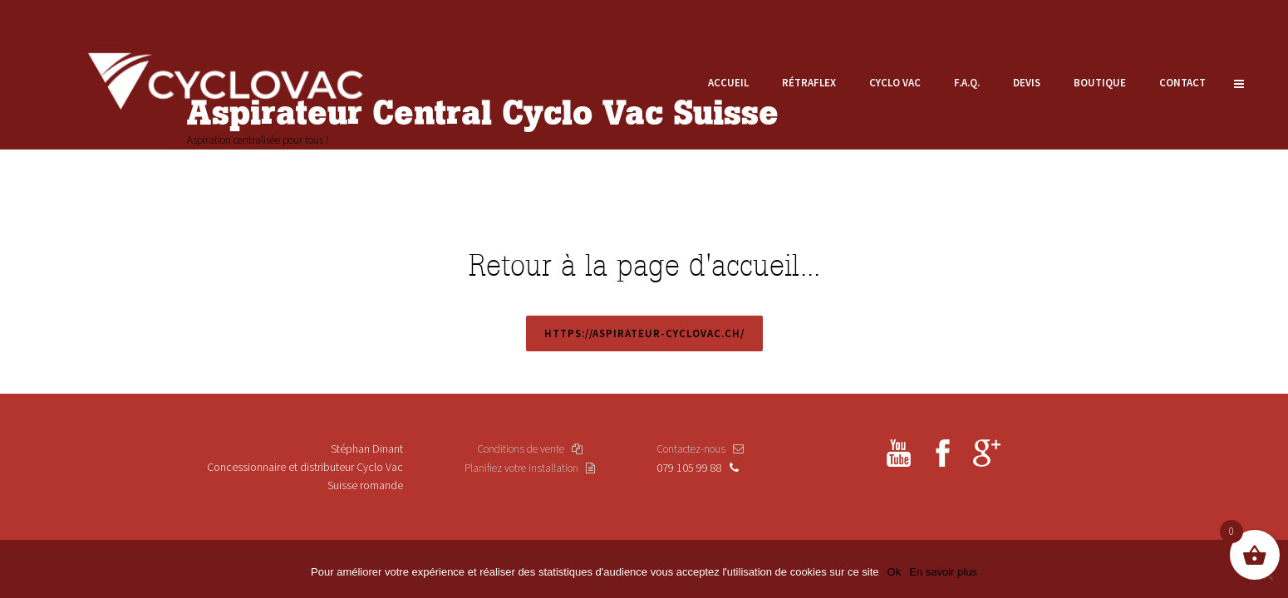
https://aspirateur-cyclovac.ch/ (644, 333)
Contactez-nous (700, 449)
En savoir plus (943, 572)
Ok (894, 572)
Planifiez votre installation (530, 468)
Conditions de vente (530, 449)
